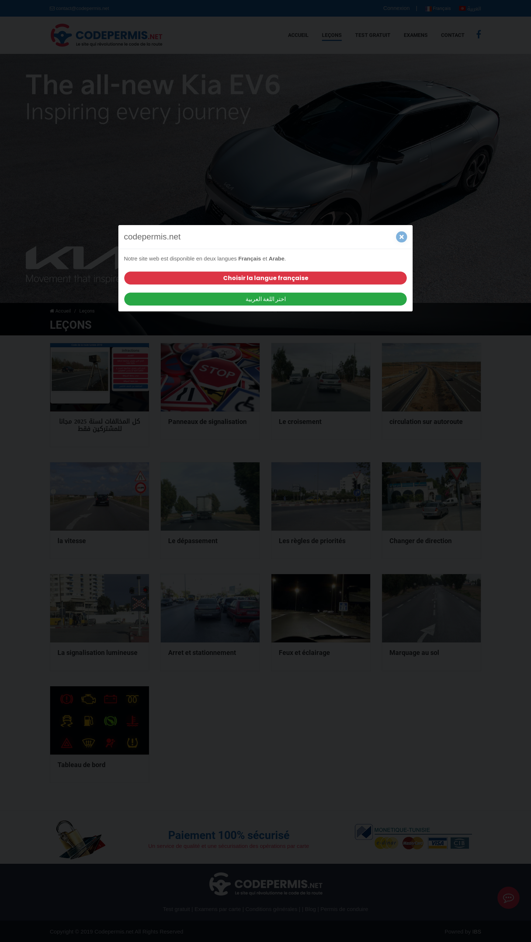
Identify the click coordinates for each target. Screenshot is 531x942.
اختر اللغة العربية (266, 299)
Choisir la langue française (265, 278)
